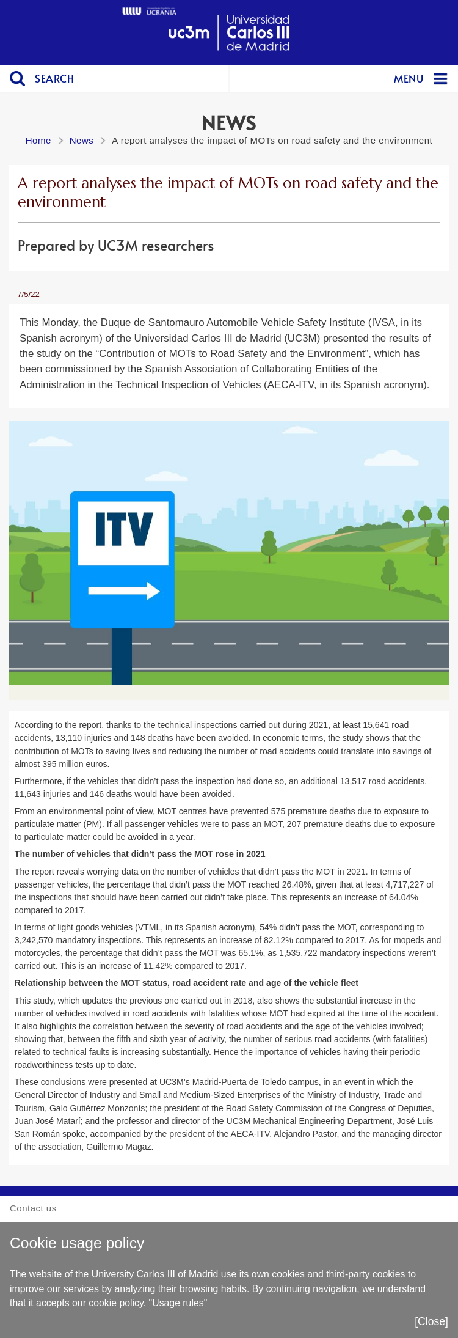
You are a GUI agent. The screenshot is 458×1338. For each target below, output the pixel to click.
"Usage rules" (178, 1303)
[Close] (431, 1321)
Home (38, 140)
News (82, 140)
